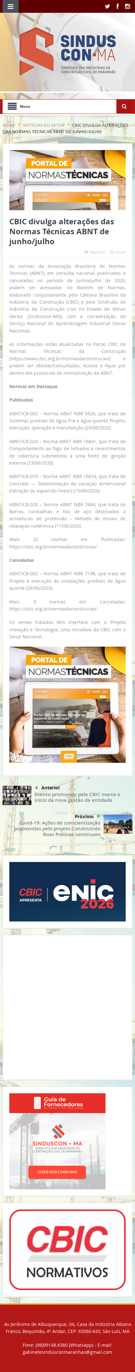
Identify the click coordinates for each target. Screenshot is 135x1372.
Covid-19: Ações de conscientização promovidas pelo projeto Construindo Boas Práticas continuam (57, 828)
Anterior (47, 788)
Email (118, 252)
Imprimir (94, 252)
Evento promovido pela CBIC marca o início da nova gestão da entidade (77, 797)
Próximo (87, 816)
